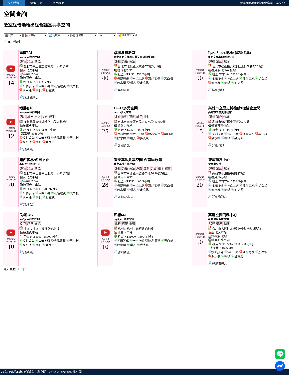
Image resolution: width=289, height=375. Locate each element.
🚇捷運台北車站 (30, 77)
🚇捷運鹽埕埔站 (219, 125)
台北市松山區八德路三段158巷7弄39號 (237, 66)
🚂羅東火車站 (28, 125)
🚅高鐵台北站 (28, 74)
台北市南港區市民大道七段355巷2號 (142, 121)
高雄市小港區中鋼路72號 (228, 173)
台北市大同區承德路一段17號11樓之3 (236, 228)
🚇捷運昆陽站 (123, 125)
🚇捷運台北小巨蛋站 (222, 70)
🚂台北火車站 (28, 70)
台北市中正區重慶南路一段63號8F (45, 66)
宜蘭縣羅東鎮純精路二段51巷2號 (45, 121)
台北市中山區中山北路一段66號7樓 (46, 173)
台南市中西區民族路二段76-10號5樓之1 (144, 173)
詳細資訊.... (28, 97)
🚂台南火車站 (123, 177)
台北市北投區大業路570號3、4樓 (139, 66)
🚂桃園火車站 (28, 232)
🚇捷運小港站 (217, 177)
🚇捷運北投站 (123, 70)
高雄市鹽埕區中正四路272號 (231, 121)
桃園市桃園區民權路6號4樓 (41, 228)
